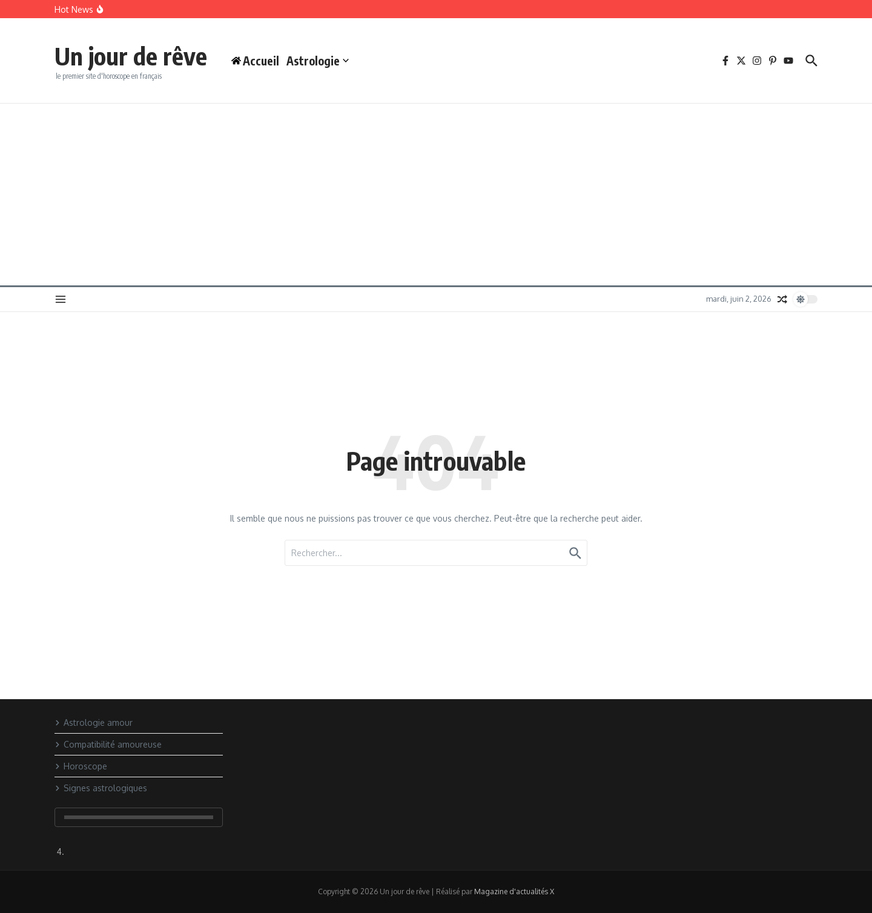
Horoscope (80, 766)
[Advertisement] (436, 194)
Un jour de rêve (130, 56)
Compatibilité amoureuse (108, 744)
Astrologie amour (93, 722)
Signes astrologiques (100, 788)
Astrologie (317, 60)
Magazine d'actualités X (514, 891)
